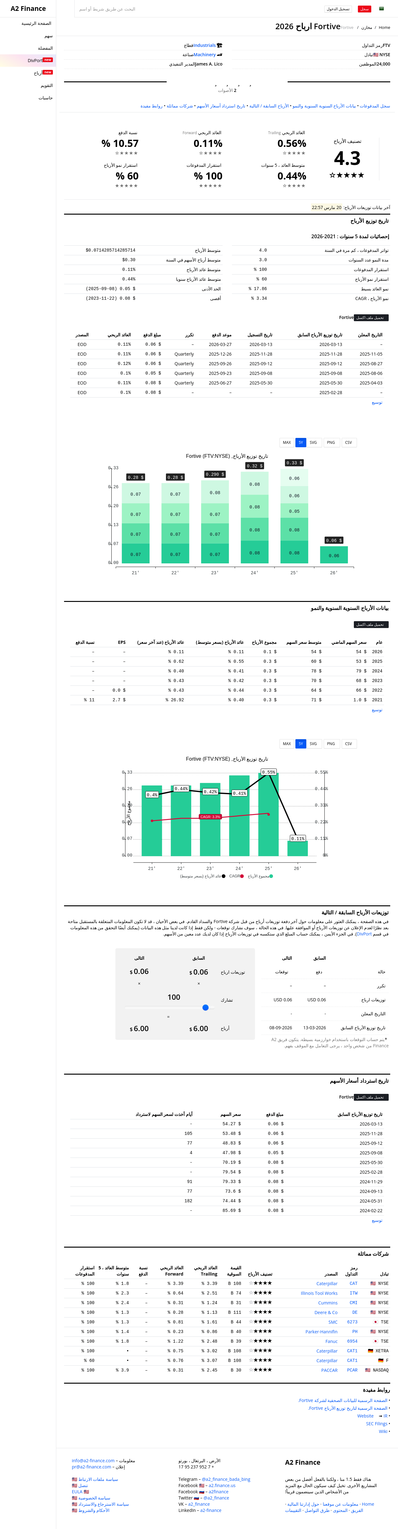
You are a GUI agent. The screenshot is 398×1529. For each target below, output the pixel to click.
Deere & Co (325, 1312)
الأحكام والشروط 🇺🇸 (90, 1510)
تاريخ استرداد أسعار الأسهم (221, 106)
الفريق (357, 1510)
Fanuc (332, 1341)
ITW (354, 1293)
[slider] (205, 1007)
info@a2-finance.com (93, 1460)
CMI (354, 1302)
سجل (364, 8)
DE (355, 1312)
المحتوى (340, 1510)
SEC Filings (375, 1424)
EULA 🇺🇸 (80, 1492)
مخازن (366, 27)
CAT (354, 1283)
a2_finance (199, 1504)
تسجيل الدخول (338, 8)
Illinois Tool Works (319, 1293)
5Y (301, 442)
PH (355, 1331)
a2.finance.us (222, 1485)
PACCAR (329, 1370)
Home (384, 27)
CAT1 (352, 1351)
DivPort (364, 934)
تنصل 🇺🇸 (80, 1485)
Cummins (328, 1303)
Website (366, 1416)
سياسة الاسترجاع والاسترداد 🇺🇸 (100, 1504)
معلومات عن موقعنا (341, 1504)
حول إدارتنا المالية (303, 1504)
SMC (333, 1322)
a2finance (219, 1492)
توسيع (377, 402)
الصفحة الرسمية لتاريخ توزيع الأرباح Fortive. (346, 1408)
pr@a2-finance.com (91, 1467)
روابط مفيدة (152, 106)
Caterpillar (327, 1283)
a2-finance (210, 1510)
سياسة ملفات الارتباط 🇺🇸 (95, 1479)
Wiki (382, 1431)
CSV (349, 442)
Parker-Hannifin (322, 1332)
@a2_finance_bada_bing (226, 1479)
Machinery (205, 54)
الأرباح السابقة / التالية (269, 106)
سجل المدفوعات (375, 106)
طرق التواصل (317, 1510)
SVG (314, 442)
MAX (287, 442)
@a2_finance (216, 1498)
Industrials (204, 45)
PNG (332, 442)
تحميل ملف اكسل (370, 317)
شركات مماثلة (180, 106)
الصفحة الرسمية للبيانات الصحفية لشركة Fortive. (341, 1400)
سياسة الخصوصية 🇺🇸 (91, 1498)
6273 (352, 1322)
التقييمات (293, 1510)
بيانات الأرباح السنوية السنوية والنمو (324, 106)
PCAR (352, 1370)
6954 (352, 1341)
